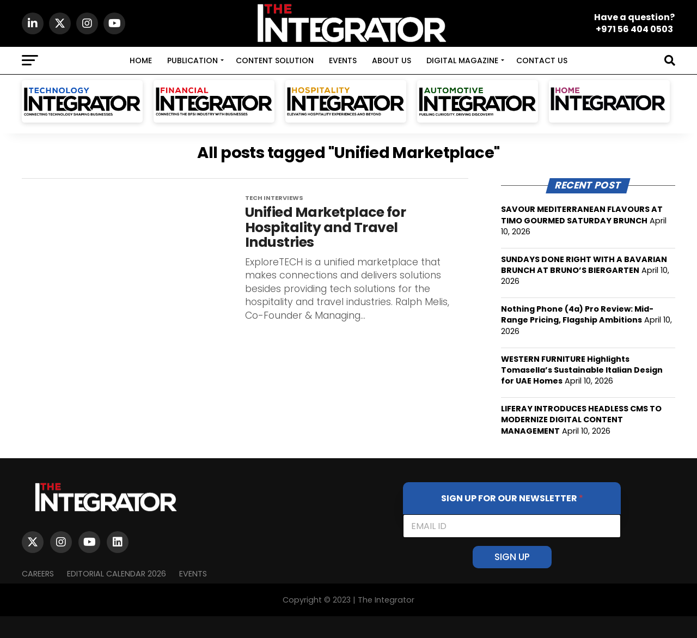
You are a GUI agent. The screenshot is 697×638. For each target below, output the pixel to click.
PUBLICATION (192, 60)
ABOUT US (391, 60)
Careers (38, 573)
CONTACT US (541, 60)
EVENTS (343, 60)
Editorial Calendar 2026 (116, 573)
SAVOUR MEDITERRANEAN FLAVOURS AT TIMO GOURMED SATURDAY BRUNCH (582, 215)
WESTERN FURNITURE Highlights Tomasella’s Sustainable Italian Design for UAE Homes (582, 370)
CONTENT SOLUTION (275, 60)
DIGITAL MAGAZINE (462, 60)
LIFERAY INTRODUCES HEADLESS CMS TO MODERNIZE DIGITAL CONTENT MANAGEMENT (581, 419)
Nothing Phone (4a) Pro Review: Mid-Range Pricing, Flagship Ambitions (577, 314)
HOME (141, 60)
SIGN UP (512, 556)
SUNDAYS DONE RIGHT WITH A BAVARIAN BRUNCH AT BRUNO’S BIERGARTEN (584, 265)
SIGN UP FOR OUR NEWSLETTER (512, 498)
